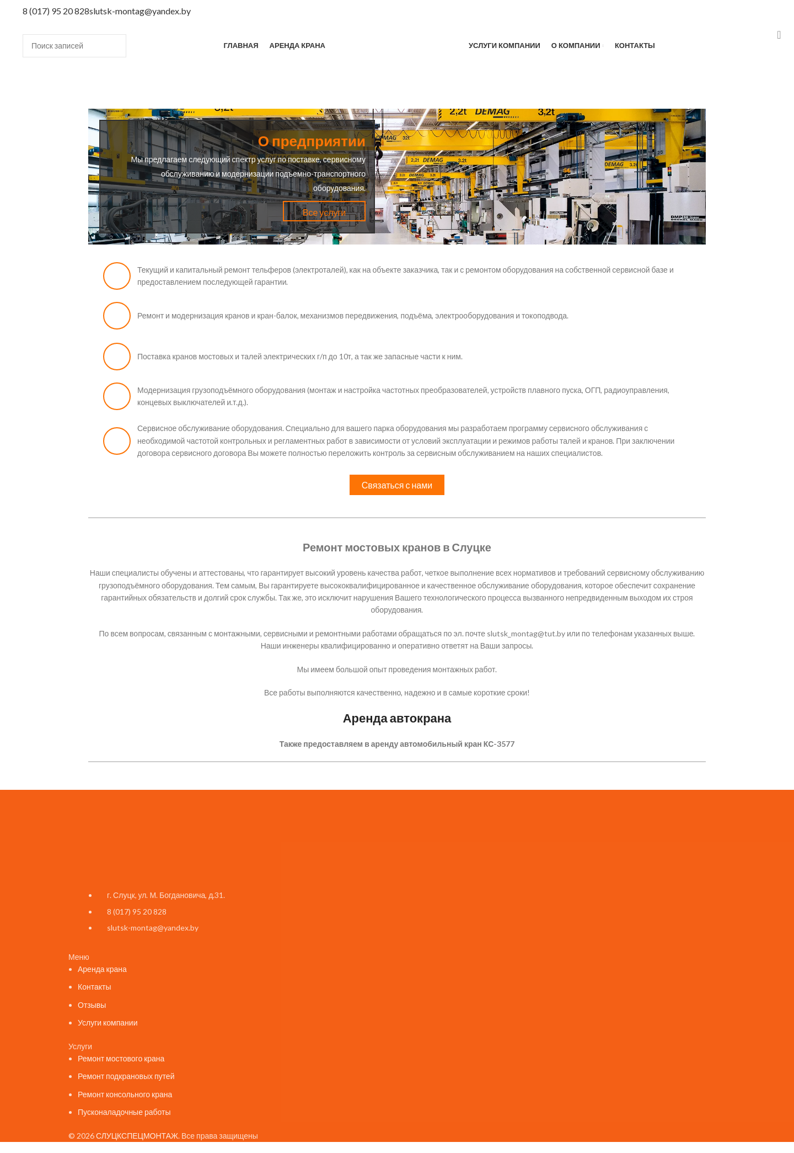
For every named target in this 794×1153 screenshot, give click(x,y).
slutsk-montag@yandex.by (140, 11)
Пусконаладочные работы (124, 1112)
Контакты (94, 986)
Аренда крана (102, 969)
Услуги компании (108, 1022)
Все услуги (324, 212)
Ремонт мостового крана (121, 1058)
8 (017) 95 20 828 (56, 11)
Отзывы (92, 1004)
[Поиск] (74, 45)
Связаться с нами (397, 485)
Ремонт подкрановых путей (126, 1076)
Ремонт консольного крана (125, 1094)
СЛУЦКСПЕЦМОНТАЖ (137, 1135)
